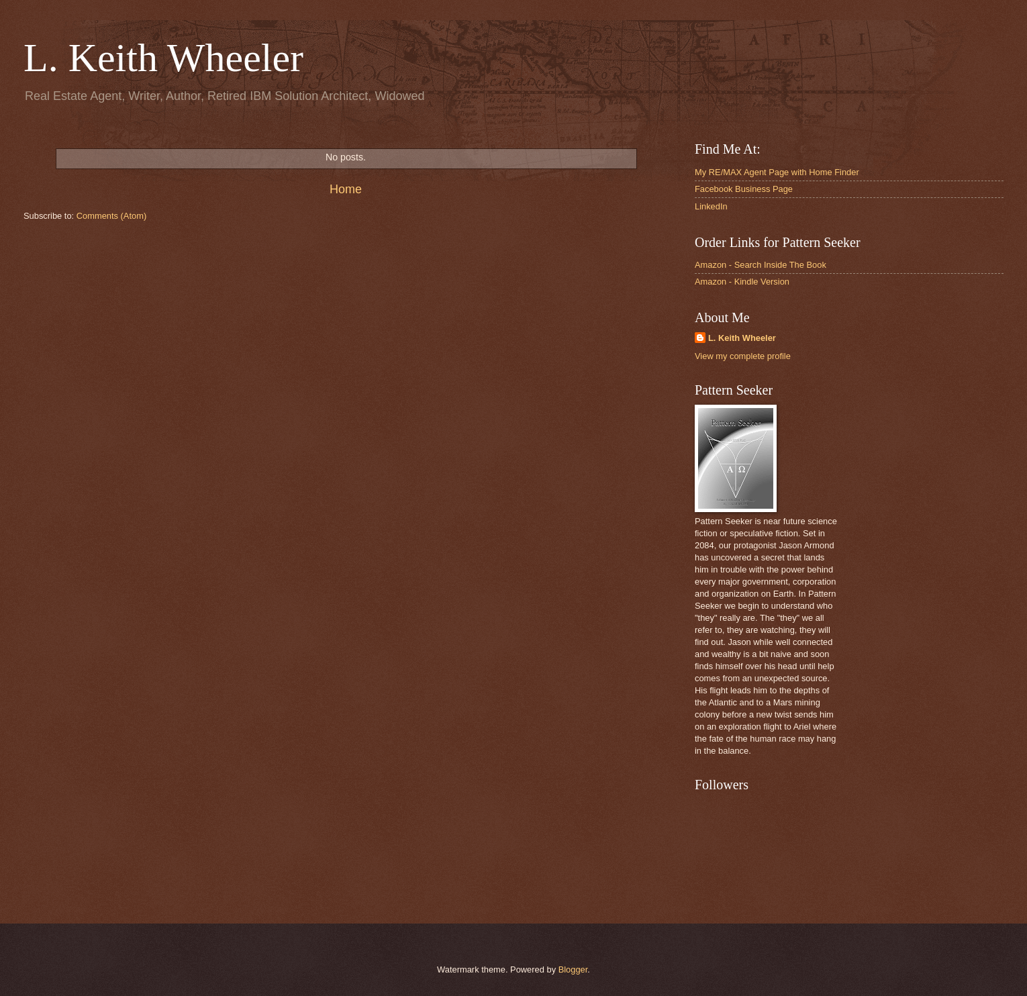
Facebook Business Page (744, 189)
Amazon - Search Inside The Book (760, 265)
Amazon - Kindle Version (742, 282)
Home (346, 189)
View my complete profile (743, 356)
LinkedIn (711, 206)
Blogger (573, 969)
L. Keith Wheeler (742, 338)
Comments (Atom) (111, 216)
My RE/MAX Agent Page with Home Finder (777, 172)
